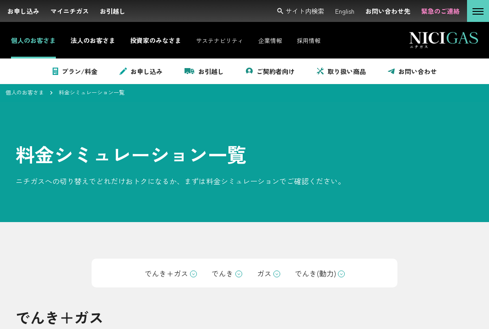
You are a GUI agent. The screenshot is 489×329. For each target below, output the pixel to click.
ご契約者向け (270, 71)
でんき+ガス (171, 273)
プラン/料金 (75, 71)
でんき (227, 273)
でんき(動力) (320, 273)
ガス (268, 273)
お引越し (204, 71)
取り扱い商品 (341, 71)
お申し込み (141, 71)
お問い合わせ (412, 71)
